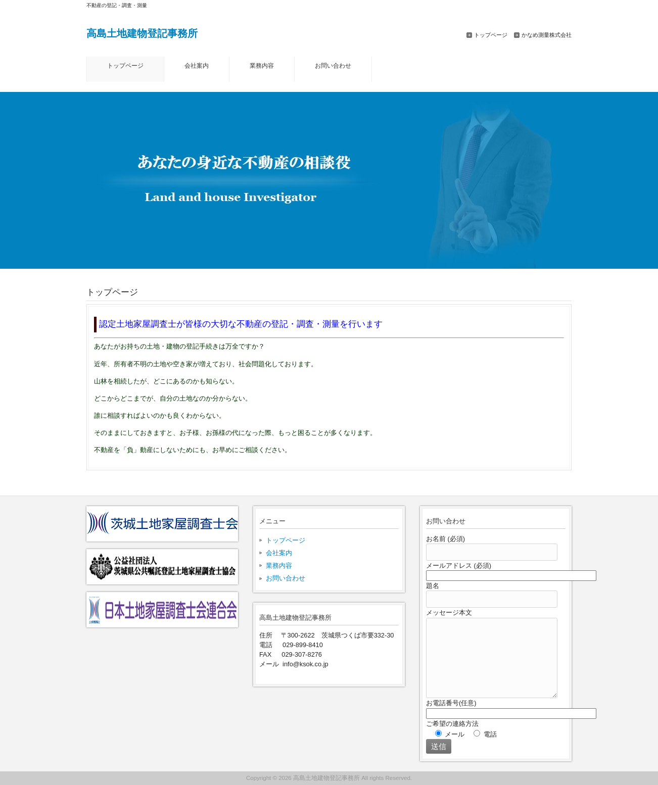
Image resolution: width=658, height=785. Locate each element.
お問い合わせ (285, 578)
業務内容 (279, 565)
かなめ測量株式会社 (547, 35)
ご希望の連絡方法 (452, 723)
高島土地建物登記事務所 (142, 33)
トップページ (490, 35)
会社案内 (279, 553)
